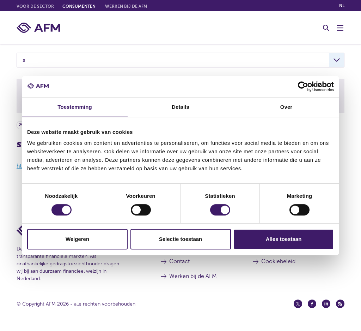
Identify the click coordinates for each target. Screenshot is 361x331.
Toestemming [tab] (74, 107)
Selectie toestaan (180, 239)
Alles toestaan (284, 239)
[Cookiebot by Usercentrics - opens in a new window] (303, 86)
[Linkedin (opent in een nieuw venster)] (326, 304)
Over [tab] (286, 107)
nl (341, 5)
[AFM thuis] (38, 28)
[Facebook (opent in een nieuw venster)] (312, 304)
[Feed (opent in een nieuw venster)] (340, 304)
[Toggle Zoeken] (326, 28)
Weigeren (77, 239)
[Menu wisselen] (340, 28)
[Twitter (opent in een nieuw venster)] (298, 304)
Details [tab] (180, 107)
